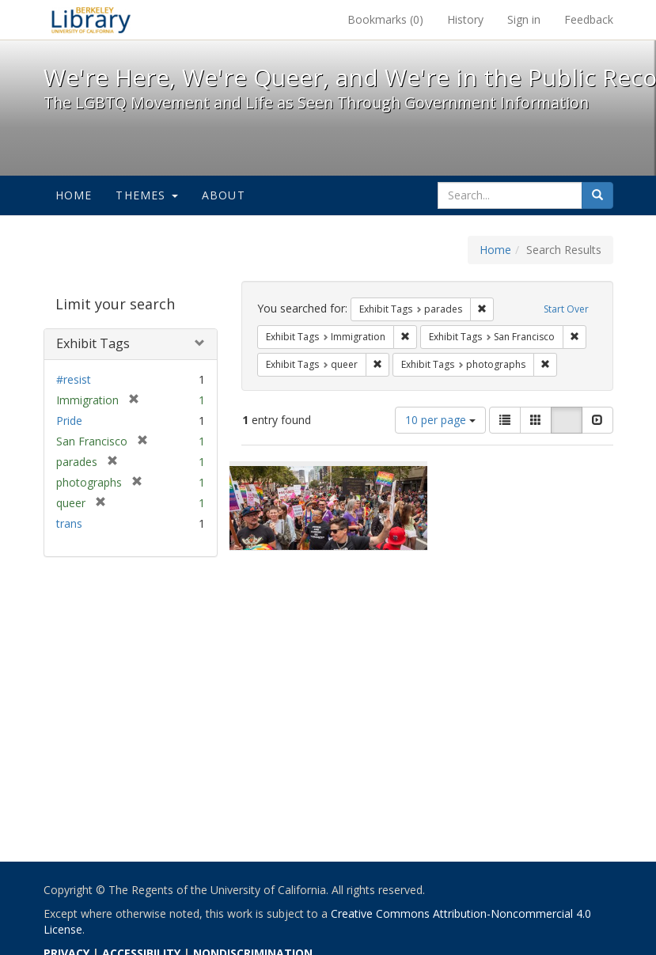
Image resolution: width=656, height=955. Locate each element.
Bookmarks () (385, 19)
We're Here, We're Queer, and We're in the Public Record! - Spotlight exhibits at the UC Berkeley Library (91, 20)
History (465, 19)
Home (74, 195)
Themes (146, 195)
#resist (73, 379)
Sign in (523, 19)
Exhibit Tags (93, 343)
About (223, 195)
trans (69, 523)
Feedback (588, 19)
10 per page (440, 419)
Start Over (566, 309)
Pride (69, 420)
